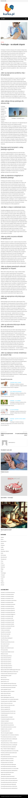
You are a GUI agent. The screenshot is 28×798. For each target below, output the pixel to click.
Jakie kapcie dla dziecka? (6, 774)
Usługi (2, 580)
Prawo (2, 563)
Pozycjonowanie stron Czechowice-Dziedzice (10, 734)
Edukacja (2, 545)
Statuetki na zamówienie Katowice (8, 592)
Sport (2, 571)
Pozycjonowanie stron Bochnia (7, 762)
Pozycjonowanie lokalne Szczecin (7, 651)
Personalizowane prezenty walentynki (8, 746)
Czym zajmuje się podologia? (16, 391)
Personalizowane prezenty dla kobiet (8, 687)
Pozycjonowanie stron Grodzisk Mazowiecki (9, 699)
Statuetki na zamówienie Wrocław (7, 626)
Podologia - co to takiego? (15, 400)
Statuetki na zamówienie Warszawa (8, 612)
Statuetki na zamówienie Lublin (7, 616)
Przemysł (3, 565)
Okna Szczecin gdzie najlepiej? (7, 732)
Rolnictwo (3, 567)
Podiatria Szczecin (4, 472)
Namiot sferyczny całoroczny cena (7, 705)
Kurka (8, 796)
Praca (2, 561)
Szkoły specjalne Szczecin (6, 689)
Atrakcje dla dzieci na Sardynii (7, 717)
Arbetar (2, 537)
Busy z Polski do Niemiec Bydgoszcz (8, 748)
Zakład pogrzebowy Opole (6, 675)
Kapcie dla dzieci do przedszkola (7, 725)
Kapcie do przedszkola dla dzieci (7, 772)
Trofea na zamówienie (5, 630)
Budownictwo (3, 541)
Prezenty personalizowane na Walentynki (9, 738)
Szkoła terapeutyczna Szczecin (7, 723)
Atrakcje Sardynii (4, 715)
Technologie (3, 573)
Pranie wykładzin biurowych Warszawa (8, 683)
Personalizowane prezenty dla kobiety (8, 766)
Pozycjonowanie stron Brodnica (7, 758)
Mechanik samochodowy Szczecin (7, 642)
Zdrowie (2, 42)
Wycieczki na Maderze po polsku (7, 760)
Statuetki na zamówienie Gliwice (7, 606)
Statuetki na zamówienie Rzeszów (8, 608)
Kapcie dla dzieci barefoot (6, 657)
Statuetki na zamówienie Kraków (7, 620)
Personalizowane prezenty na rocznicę (8, 736)
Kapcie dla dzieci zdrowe (6, 695)
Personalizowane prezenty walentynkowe (9, 770)
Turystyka (3, 577)
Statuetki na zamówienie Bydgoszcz (8, 614)
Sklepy (2, 569)
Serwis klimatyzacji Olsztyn (6, 655)
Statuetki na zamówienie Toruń (7, 598)
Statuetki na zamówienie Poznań (7, 622)
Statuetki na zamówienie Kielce (7, 602)
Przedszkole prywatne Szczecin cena (8, 711)
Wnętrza (2, 582)
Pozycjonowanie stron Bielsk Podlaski (8, 701)
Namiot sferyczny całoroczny (6, 703)
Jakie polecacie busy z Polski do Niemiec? (9, 742)
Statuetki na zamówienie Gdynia (7, 596)
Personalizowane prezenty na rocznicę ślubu (9, 768)
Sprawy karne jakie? (5, 646)
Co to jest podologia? (14, 409)
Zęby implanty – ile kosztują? (7, 497)
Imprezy (2, 549)
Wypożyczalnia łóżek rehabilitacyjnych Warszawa (10, 669)
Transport (3, 575)
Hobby (2, 547)
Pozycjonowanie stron (5, 731)
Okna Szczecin (3, 677)
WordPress (16, 796)
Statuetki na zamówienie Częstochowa (8, 600)
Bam (20, 796)
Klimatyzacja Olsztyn (5, 679)
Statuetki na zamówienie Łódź (7, 618)
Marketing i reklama (5, 551)
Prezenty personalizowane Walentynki (8, 764)
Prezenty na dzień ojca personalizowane (9, 752)
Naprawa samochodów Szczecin (7, 647)
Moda (2, 553)
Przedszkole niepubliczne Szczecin (7, 719)
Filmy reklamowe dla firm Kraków (7, 691)
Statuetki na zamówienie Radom (7, 594)
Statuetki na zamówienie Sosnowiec (8, 604)
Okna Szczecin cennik (5, 636)
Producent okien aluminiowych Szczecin (9, 673)
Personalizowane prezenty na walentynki (9, 744)
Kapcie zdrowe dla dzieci (6, 693)
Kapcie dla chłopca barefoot (6, 665)
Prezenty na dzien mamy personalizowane (9, 780)
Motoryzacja (3, 555)
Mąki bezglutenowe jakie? (6, 529)
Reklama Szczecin (4, 653)
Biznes (2, 539)
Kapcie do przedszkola (5, 754)
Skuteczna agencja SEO (5, 707)
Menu (3, 18)
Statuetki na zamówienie (6, 632)
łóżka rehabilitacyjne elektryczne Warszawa (9, 671)
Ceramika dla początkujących (6, 638)
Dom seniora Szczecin (5, 644)
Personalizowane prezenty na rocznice (8, 727)
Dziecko (2, 543)
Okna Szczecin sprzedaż (5, 634)
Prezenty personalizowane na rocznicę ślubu (9, 750)
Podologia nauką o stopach (15, 382)
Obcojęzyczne (3, 559)
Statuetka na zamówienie (6, 628)
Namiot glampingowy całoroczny (7, 697)
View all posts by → (12, 442)
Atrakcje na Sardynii (5, 721)
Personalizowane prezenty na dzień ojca (9, 756)
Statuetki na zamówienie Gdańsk (7, 624)
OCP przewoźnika (4, 649)
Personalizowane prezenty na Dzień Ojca (9, 685)
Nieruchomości (4, 557)
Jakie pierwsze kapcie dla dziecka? (8, 776)
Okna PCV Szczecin (4, 640)
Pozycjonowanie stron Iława (6, 740)
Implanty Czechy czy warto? (6, 729)
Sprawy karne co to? (5, 681)
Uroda (2, 578)
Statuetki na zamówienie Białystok (8, 610)
